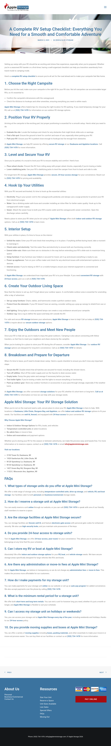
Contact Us (9, 699)
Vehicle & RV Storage (64, 40)
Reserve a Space (47, 700)
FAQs (42, 714)
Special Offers (46, 710)
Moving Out (44, 717)
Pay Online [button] (91, 699)
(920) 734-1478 (38, 737)
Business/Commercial (13, 697)
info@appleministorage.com (76, 444)
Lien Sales (44, 707)
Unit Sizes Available (48, 704)
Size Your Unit (45, 697)
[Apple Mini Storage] (16, 7)
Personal (8, 695)
